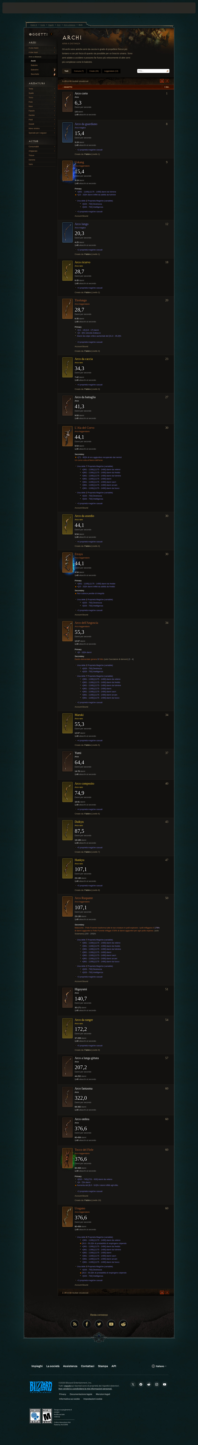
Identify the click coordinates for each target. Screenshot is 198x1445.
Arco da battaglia (85, 397)
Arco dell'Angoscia (86, 622)
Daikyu (79, 821)
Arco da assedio (84, 515)
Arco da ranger (84, 1019)
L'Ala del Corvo (84, 427)
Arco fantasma (84, 1088)
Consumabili (42, 146)
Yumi (78, 752)
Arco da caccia (84, 358)
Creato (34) (94, 71)
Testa (42, 88)
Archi (33, 61)
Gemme (32, 160)
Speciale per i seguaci (42, 132)
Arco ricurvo (82, 262)
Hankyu (79, 859)
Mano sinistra (42, 128)
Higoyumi (81, 989)
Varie (31, 164)
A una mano (42, 47)
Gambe (42, 115)
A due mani (42, 52)
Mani (42, 106)
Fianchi (42, 110)
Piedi (42, 119)
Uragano (80, 1208)
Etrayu (79, 554)
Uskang (79, 162)
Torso (42, 97)
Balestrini (43, 70)
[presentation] (11, 7)
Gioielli (42, 124)
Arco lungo (82, 223)
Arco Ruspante (84, 897)
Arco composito (84, 783)
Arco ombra (82, 1119)
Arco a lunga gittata (87, 1058)
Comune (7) (79, 71)
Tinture (31, 155)
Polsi (42, 101)
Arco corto (81, 93)
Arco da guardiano (86, 123)
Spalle (42, 93)
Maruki (79, 714)
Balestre (34, 65)
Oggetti (41, 34)
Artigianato (42, 151)
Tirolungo (81, 300)
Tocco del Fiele (84, 1149)
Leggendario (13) (111, 71)
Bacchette (43, 74)
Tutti (66, 71)
